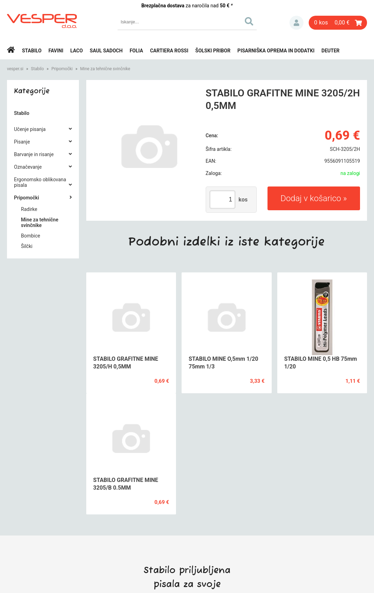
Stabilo (32, 50)
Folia (136, 50)
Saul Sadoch (106, 50)
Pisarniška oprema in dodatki (276, 50)
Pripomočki (62, 68)
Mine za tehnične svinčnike (105, 68)
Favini (56, 50)
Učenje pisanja (30, 129)
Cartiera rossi (169, 50)
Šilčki (26, 246)
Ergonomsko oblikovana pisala (40, 182)
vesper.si (15, 68)
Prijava (296, 23)
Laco (76, 50)
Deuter (331, 50)
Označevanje (28, 167)
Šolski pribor (212, 50)
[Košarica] (338, 23)
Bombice (30, 236)
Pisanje (22, 142)
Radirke (29, 209)
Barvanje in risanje (34, 154)
